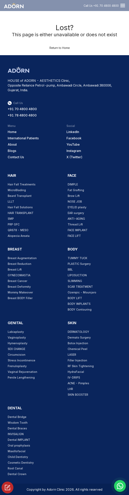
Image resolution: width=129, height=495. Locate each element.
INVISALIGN (16, 434)
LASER (72, 354)
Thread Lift (75, 224)
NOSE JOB (75, 201)
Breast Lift (15, 269)
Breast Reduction (19, 263)
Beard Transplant (20, 195)
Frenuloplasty (17, 366)
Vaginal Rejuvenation (22, 371)
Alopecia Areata (19, 235)
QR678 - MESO (18, 230)
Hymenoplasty (17, 343)
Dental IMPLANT (19, 439)
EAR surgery (76, 213)
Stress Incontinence (21, 360)
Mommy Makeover (20, 292)
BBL (70, 269)
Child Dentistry (18, 457)
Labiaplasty (16, 331)
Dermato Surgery (79, 337)
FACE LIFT (74, 235)
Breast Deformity (19, 286)
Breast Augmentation (22, 258)
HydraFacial (76, 371)
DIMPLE (73, 184)
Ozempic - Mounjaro (82, 292)
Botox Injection (78, 343)
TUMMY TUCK (77, 258)
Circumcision (16, 354)
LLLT (11, 201)
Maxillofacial (16, 451)
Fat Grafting (76, 190)
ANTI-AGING (76, 218)
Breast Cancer (17, 281)
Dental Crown (17, 474)
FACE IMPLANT (78, 230)
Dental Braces (17, 428)
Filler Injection (77, 360)
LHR (70, 389)
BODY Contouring (80, 309)
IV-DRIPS (74, 377)
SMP (11, 218)
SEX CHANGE (16, 349)
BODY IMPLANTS (79, 303)
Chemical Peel (77, 349)
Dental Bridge (17, 417)
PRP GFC (14, 224)
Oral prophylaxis (19, 445)
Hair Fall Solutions (20, 207)
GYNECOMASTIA (19, 275)
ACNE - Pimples (78, 383)
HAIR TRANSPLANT (21, 213)
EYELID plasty (77, 207)
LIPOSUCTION (77, 275)
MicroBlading (17, 190)
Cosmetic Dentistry (21, 462)
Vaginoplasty (17, 337)
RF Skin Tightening (81, 366)
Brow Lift (74, 195)
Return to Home (60, 47)
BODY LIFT (75, 298)
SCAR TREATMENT (80, 286)
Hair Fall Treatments (22, 184)
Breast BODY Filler (20, 298)
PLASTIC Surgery (79, 263)
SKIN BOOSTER (78, 394)
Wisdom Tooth (18, 422)
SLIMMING (75, 281)
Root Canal (15, 468)
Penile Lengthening (21, 377)
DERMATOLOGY (78, 331)
